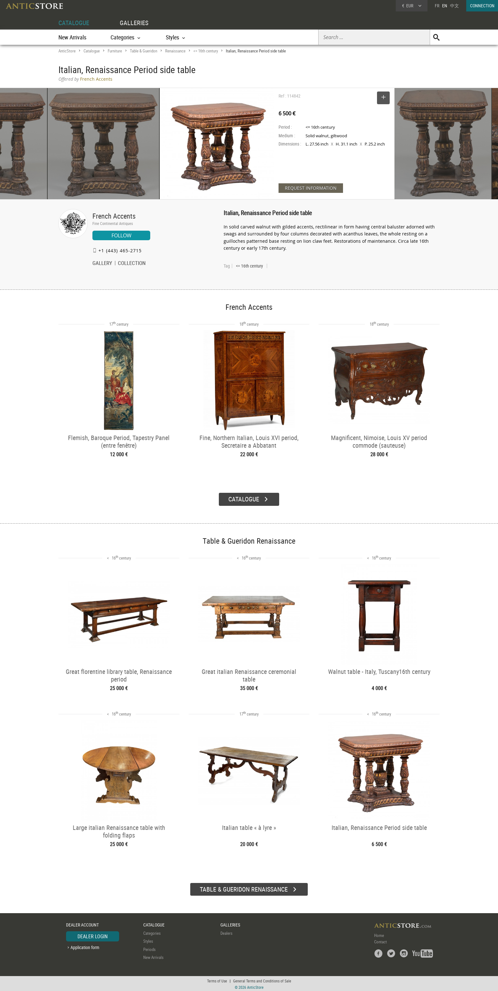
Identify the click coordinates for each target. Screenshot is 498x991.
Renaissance (175, 51)
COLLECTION (132, 264)
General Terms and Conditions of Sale (262, 979)
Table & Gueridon (143, 51)
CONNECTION (482, 6)
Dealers (226, 932)
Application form (85, 946)
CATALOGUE (73, 22)
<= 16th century (205, 51)
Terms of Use (217, 979)
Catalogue (92, 51)
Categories (152, 932)
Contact (380, 941)
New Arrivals (72, 37)
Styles (148, 940)
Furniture (115, 51)
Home (379, 934)
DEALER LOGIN (92, 935)
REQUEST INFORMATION (311, 188)
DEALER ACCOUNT (82, 924)
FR (437, 6)
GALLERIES (134, 22)
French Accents (114, 216)
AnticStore (67, 51)
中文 (454, 6)
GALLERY (102, 264)
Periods (149, 948)
